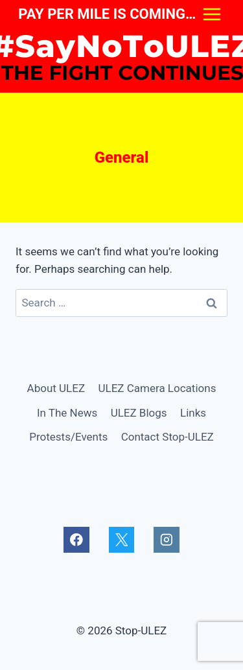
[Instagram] (166, 539)
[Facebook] (76, 539)
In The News (67, 412)
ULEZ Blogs (139, 412)
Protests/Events (68, 436)
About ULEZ (56, 388)
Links (193, 412)
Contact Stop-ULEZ (167, 436)
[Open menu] (211, 14)
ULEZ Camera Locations (157, 388)
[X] (121, 539)
